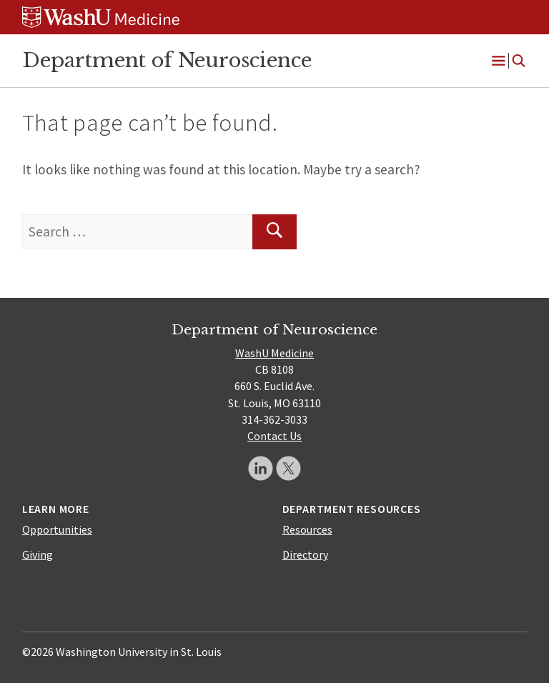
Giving (37, 554)
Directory (305, 554)
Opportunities (57, 529)
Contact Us (274, 436)
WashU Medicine (274, 353)
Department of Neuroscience (167, 60)
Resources (307, 529)
